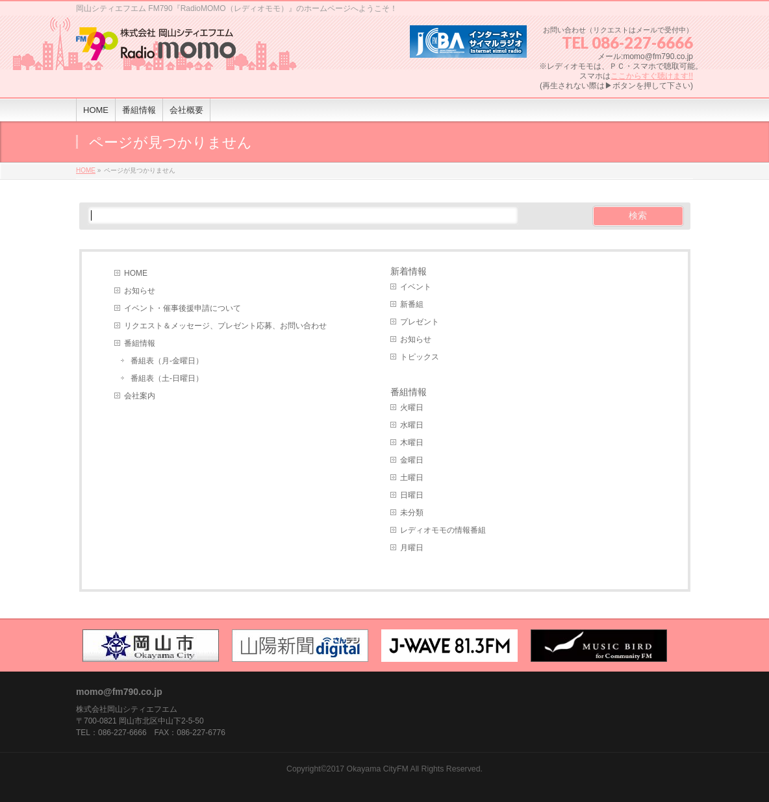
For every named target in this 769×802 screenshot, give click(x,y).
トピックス (419, 356)
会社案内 (139, 395)
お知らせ (139, 290)
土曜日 (411, 477)
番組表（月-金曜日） (167, 360)
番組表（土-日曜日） (167, 378)
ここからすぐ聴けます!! (652, 75)
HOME (135, 273)
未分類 (411, 512)
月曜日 (411, 547)
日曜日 (411, 495)
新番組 (411, 304)
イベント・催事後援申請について (182, 308)
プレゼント (419, 321)
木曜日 (411, 442)
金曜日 (411, 460)
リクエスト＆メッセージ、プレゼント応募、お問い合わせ (225, 325)
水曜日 (411, 425)
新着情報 (408, 271)
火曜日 (411, 407)
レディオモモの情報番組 (443, 530)
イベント (415, 286)
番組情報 (139, 343)
